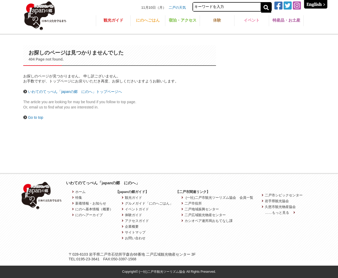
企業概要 (130, 227)
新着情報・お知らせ (89, 203)
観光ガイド (113, 20)
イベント (252, 20)
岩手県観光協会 (275, 201)
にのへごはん (148, 20)
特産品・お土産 (286, 20)
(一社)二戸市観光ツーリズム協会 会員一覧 (217, 198)
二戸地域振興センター (200, 209)
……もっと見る (280, 213)
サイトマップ (133, 232)
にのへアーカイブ (87, 215)
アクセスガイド (135, 221)
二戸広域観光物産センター (203, 215)
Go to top (35, 117)
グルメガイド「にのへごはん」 (147, 203)
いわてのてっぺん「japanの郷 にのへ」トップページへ (75, 92)
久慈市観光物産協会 (279, 207)
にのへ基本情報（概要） (92, 209)
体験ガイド (132, 215)
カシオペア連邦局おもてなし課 (207, 221)
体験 (217, 20)
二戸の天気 (177, 7)
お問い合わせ (133, 238)
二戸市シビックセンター (282, 195)
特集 (77, 198)
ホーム (79, 192)
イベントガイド (135, 209)
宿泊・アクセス (182, 20)
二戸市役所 (191, 203)
